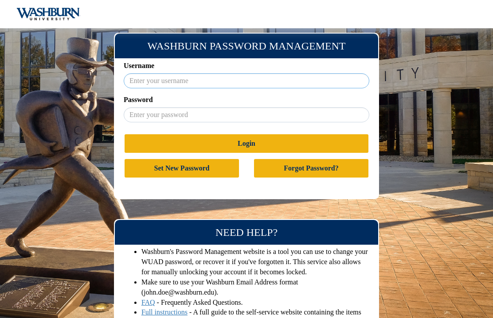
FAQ (148, 302)
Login (246, 143)
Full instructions (164, 312)
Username (139, 65)
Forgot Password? (311, 168)
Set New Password (181, 168)
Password (138, 99)
